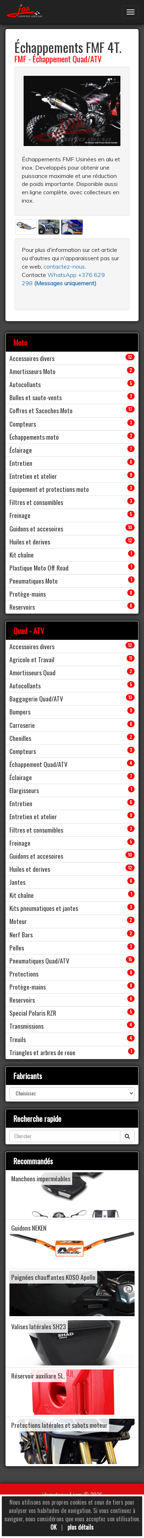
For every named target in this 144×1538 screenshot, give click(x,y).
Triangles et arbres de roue (42, 1052)
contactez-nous (64, 266)
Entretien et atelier (33, 476)
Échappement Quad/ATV (67, 59)
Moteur (18, 921)
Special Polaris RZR (32, 1012)
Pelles (16, 947)
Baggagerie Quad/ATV (36, 698)
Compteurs (22, 423)
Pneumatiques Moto (33, 580)
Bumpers (19, 711)
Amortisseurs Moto (32, 371)
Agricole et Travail (31, 659)
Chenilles (20, 738)
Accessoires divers (31, 358)
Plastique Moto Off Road (39, 567)
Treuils (17, 1039)
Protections (23, 973)
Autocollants (25, 384)
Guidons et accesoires (36, 528)
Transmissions (26, 1026)
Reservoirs (22, 607)
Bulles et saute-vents (35, 397)
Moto (20, 342)
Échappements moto (34, 436)
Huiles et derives (29, 541)
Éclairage (20, 450)
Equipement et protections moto (49, 489)
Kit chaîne (21, 554)
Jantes (17, 882)
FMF (20, 59)
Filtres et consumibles (36, 502)
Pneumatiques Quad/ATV (39, 960)
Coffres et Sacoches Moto (41, 410)
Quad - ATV (28, 630)
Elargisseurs (24, 790)
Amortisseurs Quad (32, 672)
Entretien (20, 463)
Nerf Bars (21, 934)
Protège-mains (27, 593)
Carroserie (22, 725)
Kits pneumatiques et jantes (43, 908)
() (65, 283)
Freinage (19, 515)
